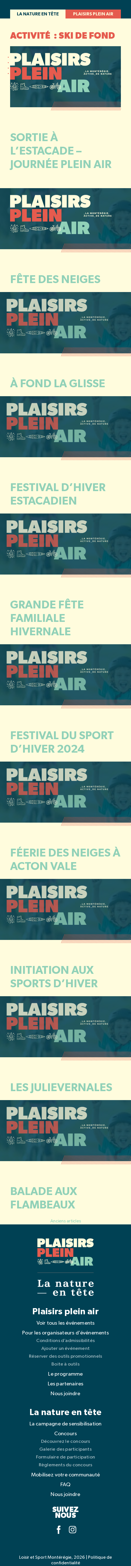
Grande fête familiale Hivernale (47, 618)
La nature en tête (38, 14)
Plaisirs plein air (93, 14)
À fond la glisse (57, 383)
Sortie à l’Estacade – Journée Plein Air (60, 151)
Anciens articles (65, 1221)
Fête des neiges (55, 279)
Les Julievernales (61, 1087)
